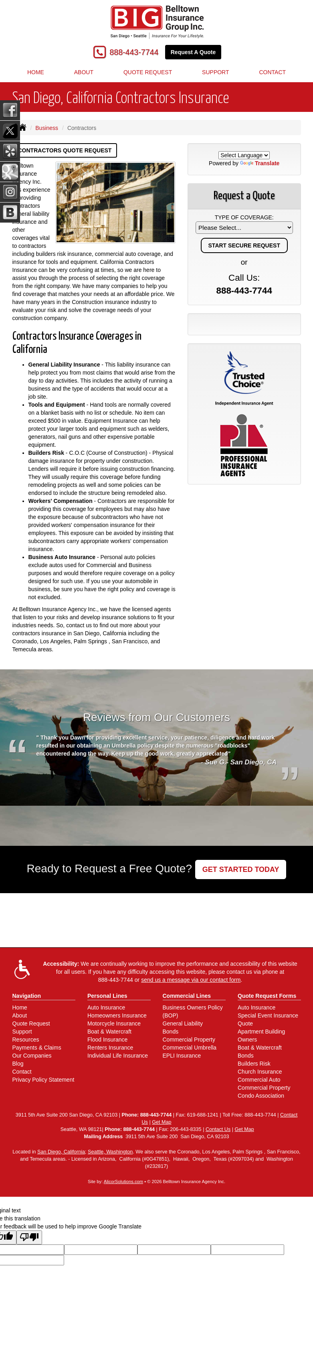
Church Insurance (260, 1071)
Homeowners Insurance (117, 1015)
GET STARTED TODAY (240, 869)
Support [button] (215, 72)
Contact (22, 1071)
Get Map (161, 1122)
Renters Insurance (110, 1047)
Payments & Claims (36, 1047)
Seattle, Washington (110, 1152)
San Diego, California (61, 1152)
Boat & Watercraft (109, 1031)
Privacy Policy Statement (43, 1079)
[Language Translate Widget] (244, 155)
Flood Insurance (107, 1039)
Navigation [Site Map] (26, 996)
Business (46, 128)
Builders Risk (254, 1063)
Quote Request (31, 1023)
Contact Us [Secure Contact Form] (218, 1129)
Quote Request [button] (147, 72)
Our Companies (32, 1055)
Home (35, 72)
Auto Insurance (106, 1007)
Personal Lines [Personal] (107, 996)
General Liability (183, 1023)
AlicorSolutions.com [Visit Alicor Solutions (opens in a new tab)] (123, 1181)
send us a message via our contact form (190, 980)
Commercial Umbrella (190, 1047)
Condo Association (261, 1095)
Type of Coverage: (244, 217)
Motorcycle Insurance (114, 1023)
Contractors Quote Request (65, 150)
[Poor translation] (29, 1237)
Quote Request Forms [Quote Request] (267, 996)
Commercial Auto (259, 1079)
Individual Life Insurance (117, 1055)
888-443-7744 (133, 52)
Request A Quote (193, 52)
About (83, 72)
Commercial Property (189, 1039)
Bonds (171, 1031)
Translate (259, 163)
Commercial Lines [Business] (187, 996)
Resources (25, 1039)
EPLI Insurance (182, 1055)
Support (22, 1031)
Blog (18, 1063)
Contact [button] (272, 72)
